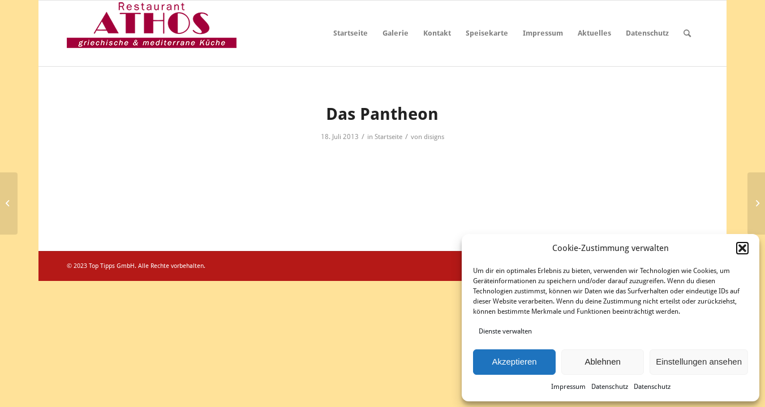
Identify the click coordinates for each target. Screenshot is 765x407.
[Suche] (687, 33)
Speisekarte (487, 33)
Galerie (395, 33)
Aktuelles (594, 33)
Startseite (350, 33)
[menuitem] (687, 33)
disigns (434, 137)
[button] (742, 248)
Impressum (568, 387)
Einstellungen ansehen (699, 361)
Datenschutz (609, 387)
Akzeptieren (514, 361)
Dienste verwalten (505, 331)
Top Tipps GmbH (112, 266)
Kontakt (437, 33)
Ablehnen (602, 361)
